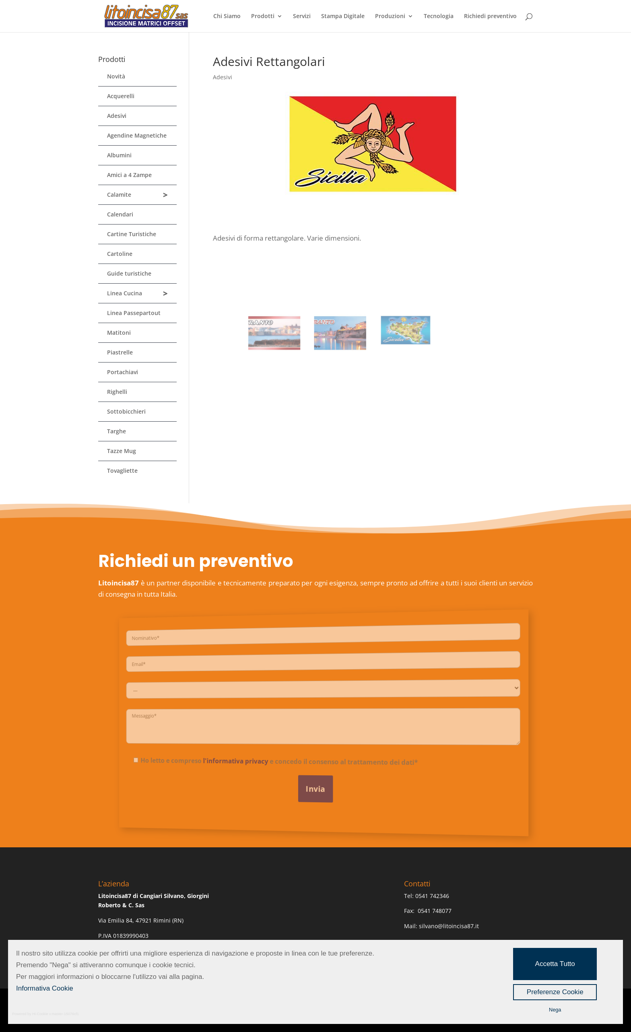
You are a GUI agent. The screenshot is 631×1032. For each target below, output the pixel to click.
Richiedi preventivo (490, 16)
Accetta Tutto (555, 964)
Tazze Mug (121, 451)
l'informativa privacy (250, 759)
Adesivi (222, 77)
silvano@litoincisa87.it (449, 926)
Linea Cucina (137, 293)
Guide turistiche (129, 273)
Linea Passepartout (134, 313)
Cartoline (119, 253)
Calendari (120, 214)
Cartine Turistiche (131, 234)
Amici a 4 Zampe (129, 175)
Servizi (302, 16)
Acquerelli (120, 96)
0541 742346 (432, 896)
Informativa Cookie (44, 988)
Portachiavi (122, 372)
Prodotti (262, 16)
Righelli (117, 391)
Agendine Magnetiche (137, 135)
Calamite (137, 195)
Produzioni (390, 16)
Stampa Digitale (343, 16)
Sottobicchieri (126, 411)
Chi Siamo (227, 16)
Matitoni (119, 332)
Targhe (116, 431)
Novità (116, 76)
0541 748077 (435, 911)
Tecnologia (439, 16)
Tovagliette (122, 470)
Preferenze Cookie (555, 992)
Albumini (119, 155)
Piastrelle (120, 352)
